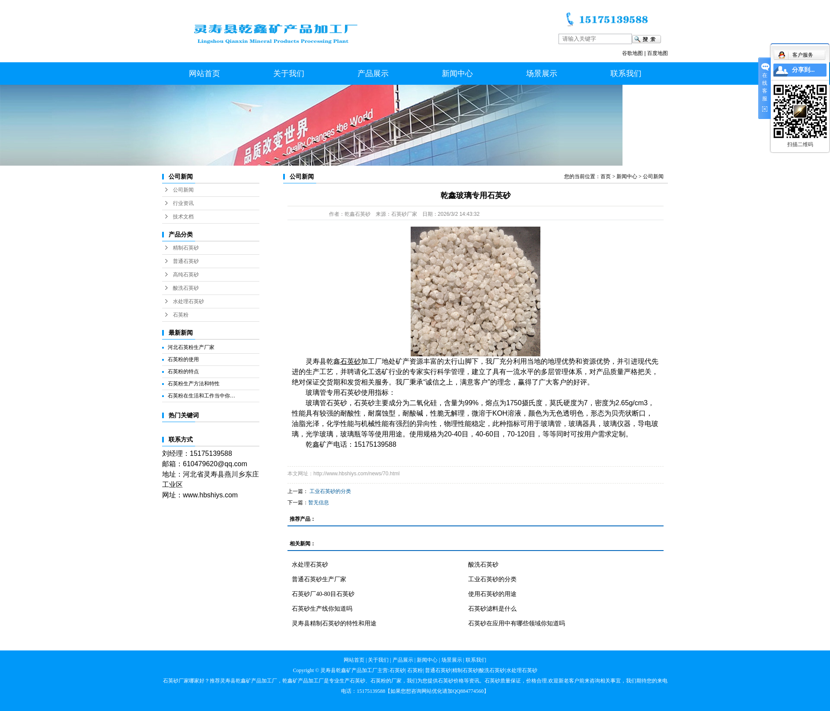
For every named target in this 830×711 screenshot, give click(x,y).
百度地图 (657, 53)
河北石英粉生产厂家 (191, 347)
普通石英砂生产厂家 (319, 579)
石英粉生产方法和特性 (194, 384)
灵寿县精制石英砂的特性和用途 (334, 623)
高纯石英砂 (186, 275)
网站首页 (204, 73)
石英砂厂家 (176, 681)
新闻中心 (457, 73)
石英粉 (180, 315)
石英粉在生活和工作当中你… (201, 396)
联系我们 (626, 73)
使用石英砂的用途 (492, 594)
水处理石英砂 (188, 301)
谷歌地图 (632, 53)
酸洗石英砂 (186, 288)
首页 (605, 176)
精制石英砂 (186, 248)
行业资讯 (183, 203)
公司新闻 (183, 190)
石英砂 (397, 670)
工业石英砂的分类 (330, 491)
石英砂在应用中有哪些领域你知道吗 (516, 623)
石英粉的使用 (183, 359)
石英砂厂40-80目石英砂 (323, 594)
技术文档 (183, 217)
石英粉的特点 (183, 371)
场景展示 (541, 73)
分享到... (803, 70)
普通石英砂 (186, 261)
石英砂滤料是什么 (492, 608)
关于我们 (288, 73)
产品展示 (373, 73)
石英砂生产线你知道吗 (322, 608)
